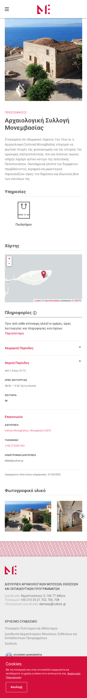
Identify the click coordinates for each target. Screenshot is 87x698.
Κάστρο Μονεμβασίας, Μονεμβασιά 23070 (28, 430)
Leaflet (37, 300)
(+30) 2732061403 (14, 445)
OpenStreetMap (51, 300)
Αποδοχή (16, 687)
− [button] (9, 263)
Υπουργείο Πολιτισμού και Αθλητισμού (31, 628)
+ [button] (9, 258)
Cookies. (14, 664)
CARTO (77, 300)
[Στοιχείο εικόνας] (28, 516)
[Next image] (82, 516)
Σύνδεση (11, 643)
